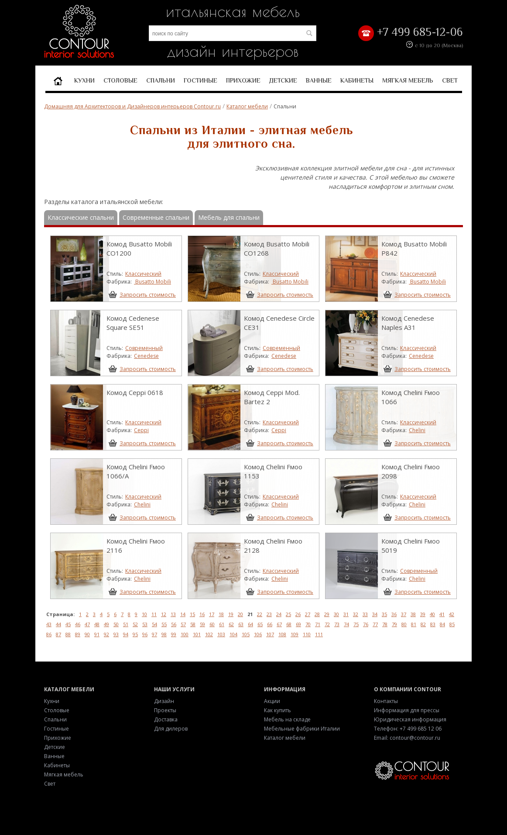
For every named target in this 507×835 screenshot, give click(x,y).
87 (58, 634)
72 (327, 624)
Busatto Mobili (152, 281)
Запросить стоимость (148, 294)
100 (184, 634)
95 (135, 634)
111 (319, 634)
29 (326, 614)
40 (432, 614)
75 (356, 624)
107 (270, 634)
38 (413, 614)
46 (77, 624)
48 (96, 624)
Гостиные (200, 80)
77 (375, 624)
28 (317, 614)
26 (298, 614)
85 (452, 624)
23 (269, 614)
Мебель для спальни (229, 217)
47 (87, 624)
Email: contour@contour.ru (407, 737)
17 (211, 614)
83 (432, 624)
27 (307, 614)
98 (164, 634)
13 (173, 614)
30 (336, 614)
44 (58, 624)
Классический (143, 273)
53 (144, 624)
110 (307, 634)
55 (164, 624)
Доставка (166, 719)
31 (346, 614)
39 (422, 614)
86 (48, 634)
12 (163, 614)
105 (246, 634)
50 (116, 624)
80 (404, 624)
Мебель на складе (287, 719)
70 (308, 624)
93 (116, 634)
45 (68, 624)
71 (317, 624)
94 (125, 634)
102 (209, 634)
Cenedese (146, 356)
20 (240, 614)
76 (365, 624)
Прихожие (243, 80)
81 (413, 624)
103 (221, 634)
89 (77, 634)
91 (96, 634)
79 (394, 624)
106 (258, 634)
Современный (144, 348)
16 (202, 614)
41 (442, 614)
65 (260, 624)
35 (384, 614)
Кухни (84, 80)
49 (106, 624)
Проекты (165, 710)
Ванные (319, 80)
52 (135, 624)
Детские (283, 80)
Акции (272, 701)
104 (233, 634)
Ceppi (141, 430)
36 (394, 614)
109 (294, 634)
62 (231, 624)
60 (212, 624)
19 (230, 614)
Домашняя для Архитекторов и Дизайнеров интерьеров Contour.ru (132, 106)
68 (288, 624)
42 (451, 614)
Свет (450, 80)
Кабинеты (356, 80)
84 (442, 624)
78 (384, 624)
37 (403, 614)
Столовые (120, 80)
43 (48, 624)
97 (154, 634)
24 (278, 614)
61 (221, 624)
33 (365, 614)
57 (183, 624)
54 (154, 624)
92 (106, 634)
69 (298, 624)
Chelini (417, 430)
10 (144, 614)
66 (269, 624)
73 (336, 624)
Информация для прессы (406, 710)
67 (279, 624)
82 (423, 624)
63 (240, 624)
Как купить (277, 710)
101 (197, 634)
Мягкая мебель (407, 80)
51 (125, 624)
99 (173, 634)
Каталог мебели (247, 106)
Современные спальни (156, 217)
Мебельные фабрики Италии (302, 728)
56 (173, 624)
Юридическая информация (410, 719)
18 (221, 614)
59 (202, 624)
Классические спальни (81, 217)
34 (374, 614)
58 (192, 624)
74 (346, 624)
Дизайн (164, 701)
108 (282, 634)
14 (182, 614)
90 (87, 634)
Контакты (386, 701)
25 (288, 614)
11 (154, 614)
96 (144, 634)
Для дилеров (171, 728)
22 (259, 614)
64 (250, 624)
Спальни (160, 80)
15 (192, 614)
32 (355, 614)
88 (68, 634)
